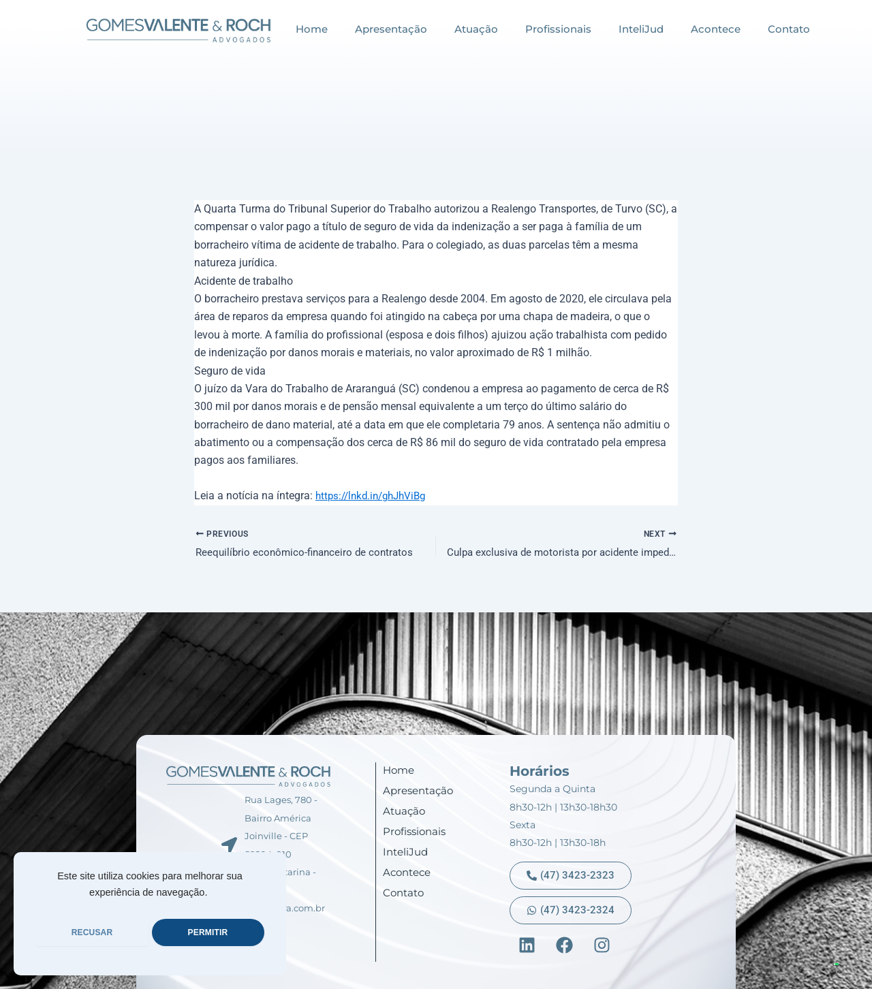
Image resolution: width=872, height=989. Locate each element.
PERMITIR (208, 932)
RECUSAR (92, 932)
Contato (789, 29)
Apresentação (391, 29)
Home (312, 29)
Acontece (716, 29)
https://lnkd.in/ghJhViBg (375, 495)
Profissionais (558, 29)
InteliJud (641, 29)
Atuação (476, 29)
